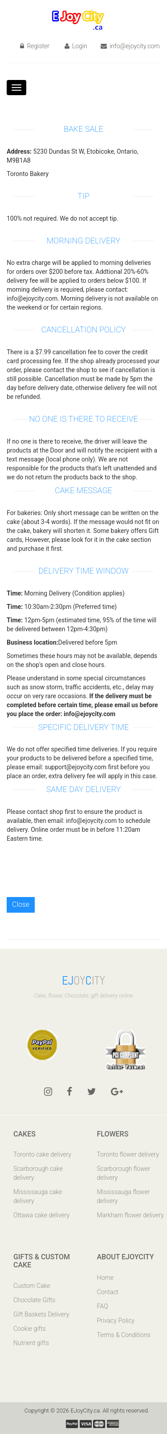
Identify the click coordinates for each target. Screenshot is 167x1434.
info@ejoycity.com (130, 46)
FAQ (102, 1306)
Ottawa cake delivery (41, 1215)
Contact (107, 1292)
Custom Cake (31, 1285)
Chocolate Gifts (34, 1300)
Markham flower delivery (130, 1215)
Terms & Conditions (124, 1334)
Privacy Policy (115, 1320)
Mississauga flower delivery (123, 1196)
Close (20, 904)
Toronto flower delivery (128, 1154)
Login (76, 46)
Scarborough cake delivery (38, 1173)
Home (105, 1277)
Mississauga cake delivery (37, 1196)
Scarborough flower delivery (124, 1173)
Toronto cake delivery (42, 1154)
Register (34, 46)
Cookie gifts (29, 1328)
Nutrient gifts (31, 1342)
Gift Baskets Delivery (41, 1314)
